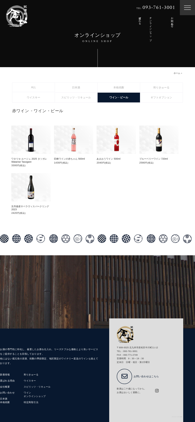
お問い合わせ (7, 392)
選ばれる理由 (7, 380)
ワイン (27, 392)
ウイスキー (30, 380)
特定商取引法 (31, 402)
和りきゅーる (31, 374)
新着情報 (5, 374)
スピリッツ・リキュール (37, 387)
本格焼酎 (5, 402)
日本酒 (3, 399)
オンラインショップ (35, 396)
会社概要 (5, 387)
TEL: (155, 8)
